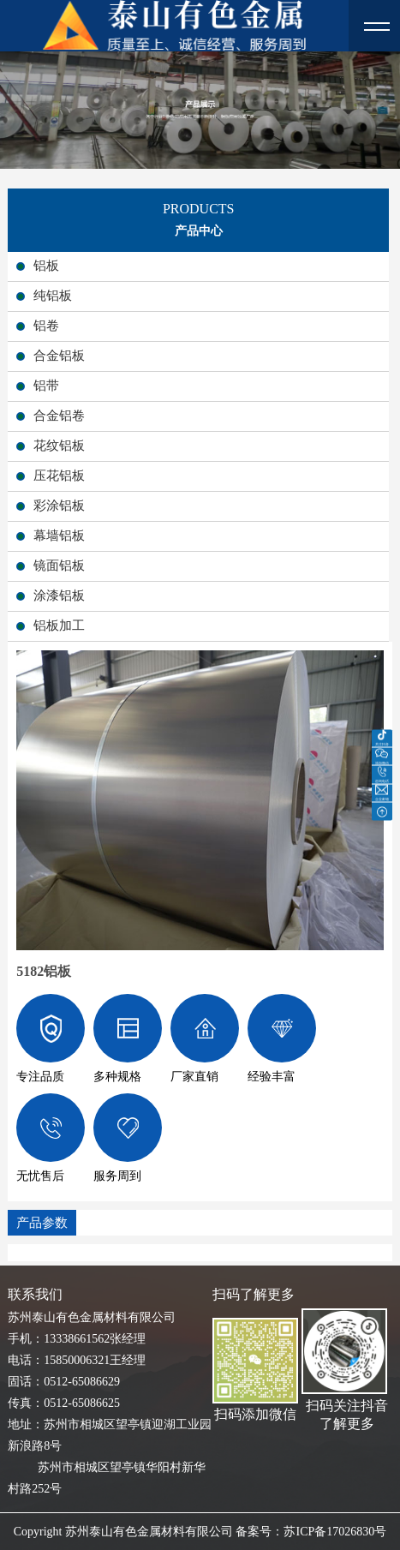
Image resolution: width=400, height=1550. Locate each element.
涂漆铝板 (59, 595)
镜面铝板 (59, 565)
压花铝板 (59, 475)
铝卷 (46, 325)
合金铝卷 (59, 415)
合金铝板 (59, 355)
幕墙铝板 (59, 535)
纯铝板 (52, 295)
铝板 (46, 265)
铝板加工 (59, 625)
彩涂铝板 (59, 505)
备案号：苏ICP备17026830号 (311, 1531)
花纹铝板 (59, 445)
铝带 (46, 385)
